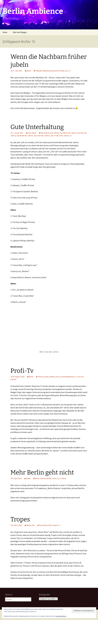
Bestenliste (45, 133)
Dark (46, 376)
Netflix (51, 376)
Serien (57, 376)
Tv (70, 71)
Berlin (29, 71)
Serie (54, 478)
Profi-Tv (21, 370)
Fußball (38, 71)
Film (29, 133)
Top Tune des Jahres (42, 135)
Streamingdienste (68, 376)
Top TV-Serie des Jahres (60, 135)
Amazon (41, 376)
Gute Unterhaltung (37, 127)
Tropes (20, 519)
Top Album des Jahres (68, 133)
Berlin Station (40, 478)
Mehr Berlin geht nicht (42, 472)
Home (5, 32)
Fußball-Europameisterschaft (53, 71)
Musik (34, 133)
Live (66, 71)
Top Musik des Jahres (25, 135)
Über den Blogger (20, 32)
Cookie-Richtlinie (60, 616)
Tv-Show (63, 478)
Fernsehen (43, 525)
